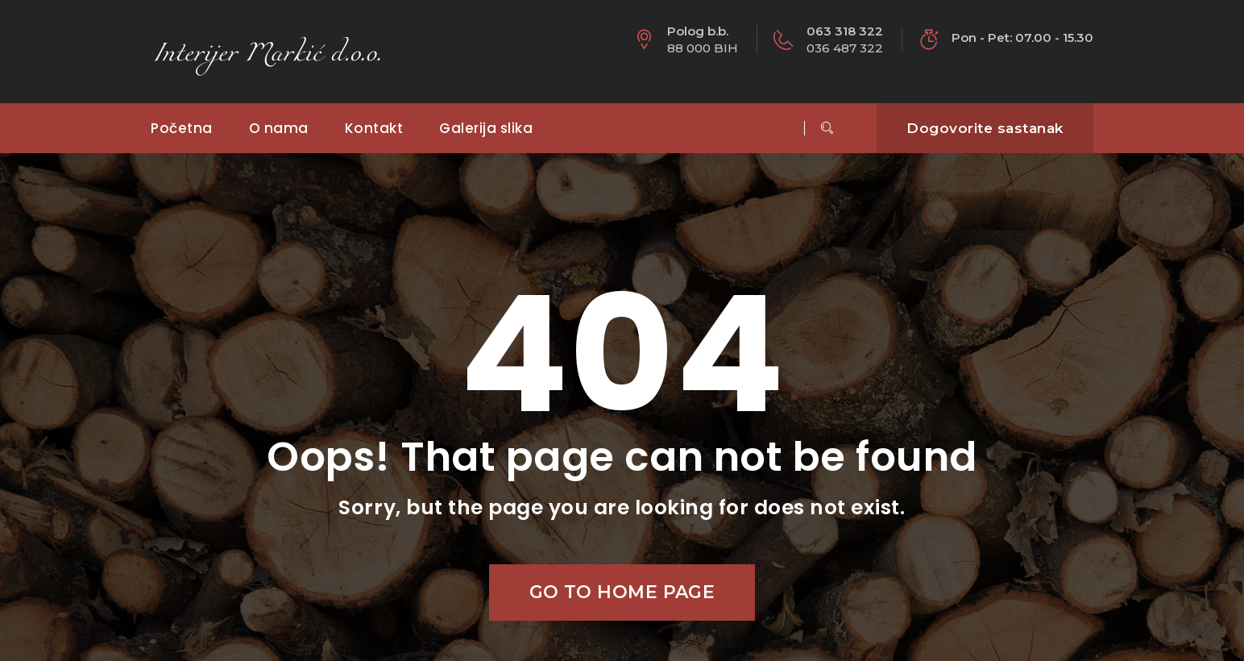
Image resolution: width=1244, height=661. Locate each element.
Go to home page (622, 592)
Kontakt (374, 128)
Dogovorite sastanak (985, 128)
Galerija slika (486, 128)
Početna (182, 128)
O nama (279, 128)
